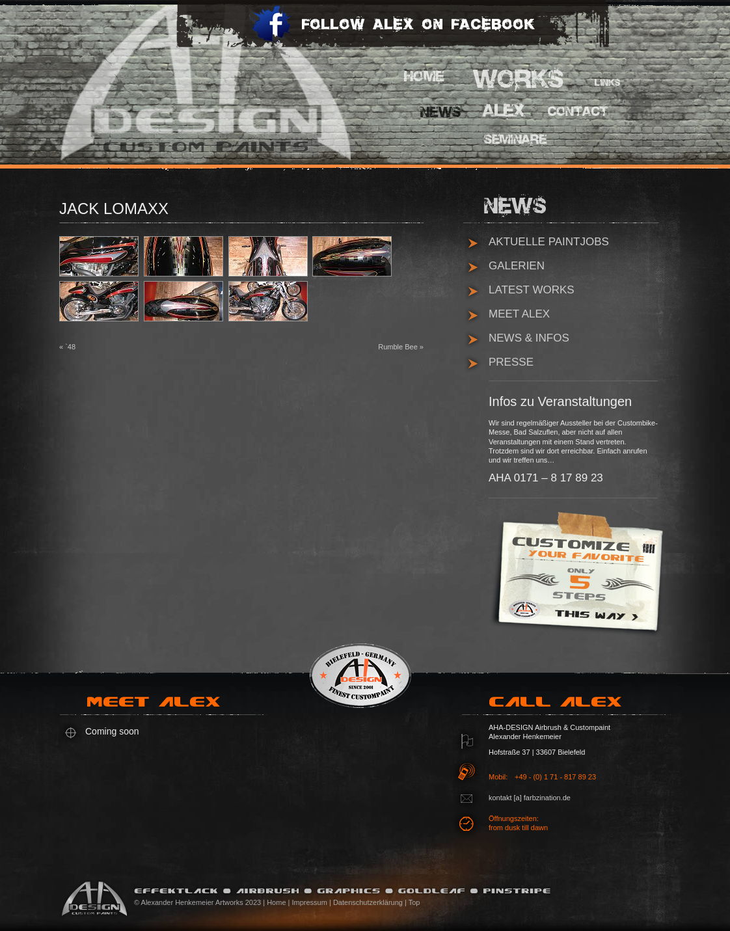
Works (519, 78)
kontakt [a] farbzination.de (530, 798)
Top (414, 902)
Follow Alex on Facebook (392, 32)
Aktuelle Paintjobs (549, 242)
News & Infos (529, 338)
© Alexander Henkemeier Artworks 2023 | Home (210, 902)
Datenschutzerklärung (368, 902)
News (443, 112)
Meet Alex (519, 314)
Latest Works (532, 290)
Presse (511, 362)
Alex (505, 110)
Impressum (309, 902)
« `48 (67, 347)
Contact (576, 112)
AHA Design (186, 81)
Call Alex (560, 706)
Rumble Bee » (401, 347)
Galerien (517, 266)
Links (609, 84)
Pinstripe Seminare (519, 141)
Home (427, 76)
